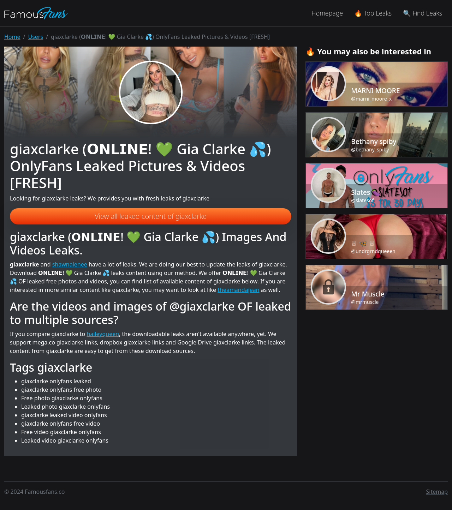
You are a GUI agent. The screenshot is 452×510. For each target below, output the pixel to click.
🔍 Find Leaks (422, 13)
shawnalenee (69, 264)
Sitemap (437, 492)
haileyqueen (103, 334)
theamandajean (238, 290)
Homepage (327, 13)
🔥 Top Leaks (373, 13)
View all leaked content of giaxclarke (151, 216)
